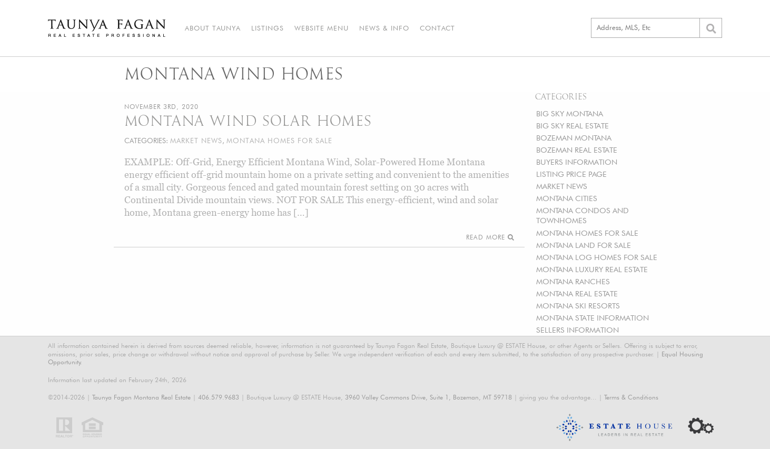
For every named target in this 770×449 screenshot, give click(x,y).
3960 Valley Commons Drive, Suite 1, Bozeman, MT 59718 (428, 397)
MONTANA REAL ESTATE (577, 293)
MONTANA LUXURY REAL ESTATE (592, 269)
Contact (437, 28)
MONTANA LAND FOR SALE (583, 245)
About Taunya (213, 28)
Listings (267, 28)
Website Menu (321, 28)
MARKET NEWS (561, 186)
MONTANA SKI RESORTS (578, 305)
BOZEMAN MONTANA (573, 137)
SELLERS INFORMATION (577, 329)
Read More (490, 237)
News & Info (384, 28)
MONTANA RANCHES (573, 281)
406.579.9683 (218, 397)
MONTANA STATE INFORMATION (592, 317)
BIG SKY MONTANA (569, 113)
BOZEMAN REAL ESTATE (576, 149)
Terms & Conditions (631, 397)
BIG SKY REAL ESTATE (572, 125)
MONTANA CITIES (566, 198)
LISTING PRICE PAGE (571, 173)
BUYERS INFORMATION (576, 161)
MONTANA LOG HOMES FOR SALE (596, 257)
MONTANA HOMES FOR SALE (587, 232)
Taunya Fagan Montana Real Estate (141, 397)
